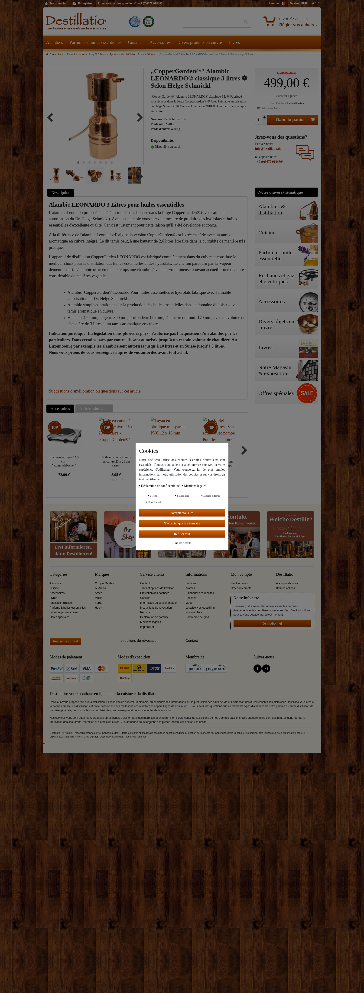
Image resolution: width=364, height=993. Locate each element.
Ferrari (99, 602)
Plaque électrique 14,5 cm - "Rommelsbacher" (64, 461)
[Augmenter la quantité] (264, 117)
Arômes (190, 588)
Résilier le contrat (65, 641)
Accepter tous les (182, 512)
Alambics (54, 42)
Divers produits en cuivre (199, 42)
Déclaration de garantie (154, 617)
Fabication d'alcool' (61, 602)
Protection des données (154, 593)
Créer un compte (241, 588)
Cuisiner (135, 42)
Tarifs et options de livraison (157, 588)
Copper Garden (104, 583)
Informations (196, 574)
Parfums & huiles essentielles (68, 607)
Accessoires (160, 42)
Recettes (190, 598)
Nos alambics (193, 612)
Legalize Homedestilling (200, 607)
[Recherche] (245, 22)
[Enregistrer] (82, 3)
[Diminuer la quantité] (264, 122)
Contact (145, 583)
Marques (102, 574)
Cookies (145, 598)
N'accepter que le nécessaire (182, 523)
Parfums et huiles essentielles (95, 42)
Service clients (152, 574)
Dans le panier (295, 119)
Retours (145, 612)
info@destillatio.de (268, 148)
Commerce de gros (197, 617)
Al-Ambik (100, 588)
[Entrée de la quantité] (258, 120)
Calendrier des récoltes (199, 593)
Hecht (98, 607)
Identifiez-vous (240, 583)
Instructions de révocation (156, 607)
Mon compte (241, 574)
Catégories (58, 574)
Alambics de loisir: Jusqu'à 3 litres (86, 54)
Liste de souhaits (268, 108)
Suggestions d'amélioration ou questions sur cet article (95, 391)
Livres (234, 42)
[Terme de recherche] (211, 22)
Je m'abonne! (272, 623)
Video (188, 602)
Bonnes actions (285, 588)
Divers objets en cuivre (64, 612)
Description (60, 192)
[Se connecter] (56, 3)
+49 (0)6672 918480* (269, 161)
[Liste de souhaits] (315, 3)
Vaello (98, 598)
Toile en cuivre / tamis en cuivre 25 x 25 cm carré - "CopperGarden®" (116, 461)
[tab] (61, 192)
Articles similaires (94, 408)
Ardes (98, 593)
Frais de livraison (295, 103)
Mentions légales (150, 622)
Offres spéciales (59, 617)
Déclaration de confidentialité (159, 485)
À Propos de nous (287, 583)
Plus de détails (182, 543)
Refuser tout (182, 534)
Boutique (190, 583)
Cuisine (54, 588)
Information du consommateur (158, 602)
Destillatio (284, 574)
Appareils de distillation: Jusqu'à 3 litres (132, 54)
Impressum (147, 627)
